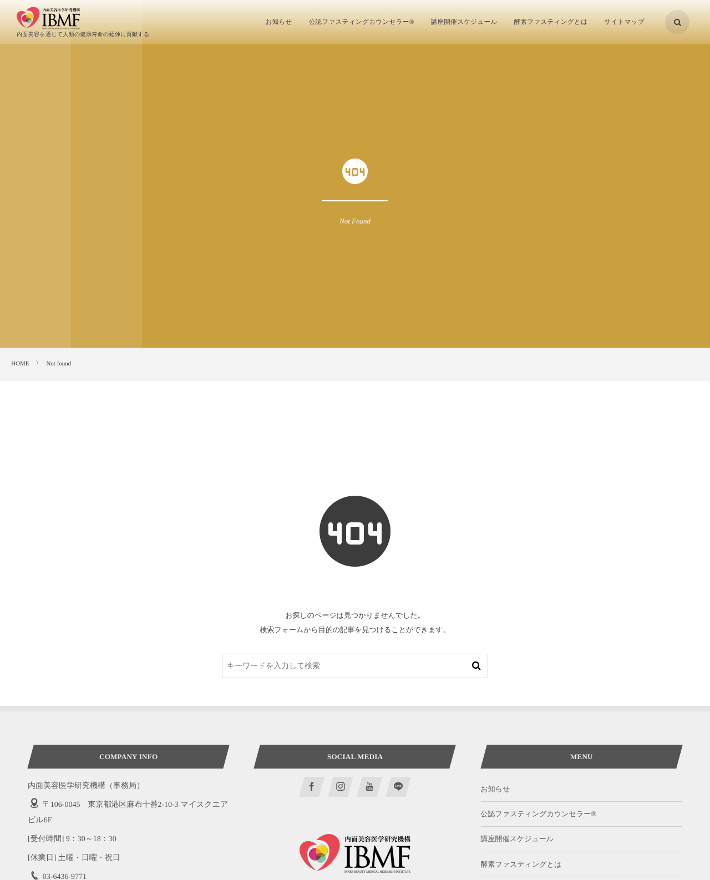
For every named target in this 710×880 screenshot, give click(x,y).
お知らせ (495, 789)
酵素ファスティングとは (521, 864)
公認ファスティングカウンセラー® (539, 814)
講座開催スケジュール (517, 839)
